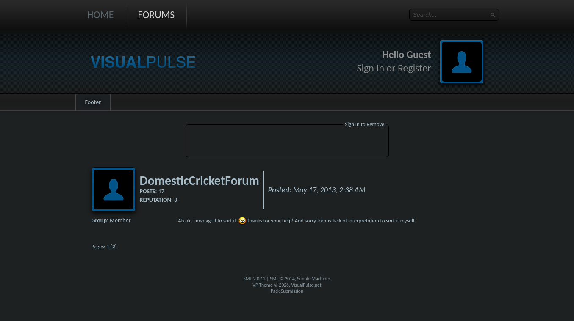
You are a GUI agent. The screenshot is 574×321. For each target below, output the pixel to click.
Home (100, 14)
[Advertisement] (287, 142)
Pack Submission (287, 291)
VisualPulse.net (306, 285)
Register (414, 68)
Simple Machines (313, 279)
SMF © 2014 (282, 279)
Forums (156, 14)
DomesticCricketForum (199, 180)
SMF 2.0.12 (254, 279)
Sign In (371, 68)
